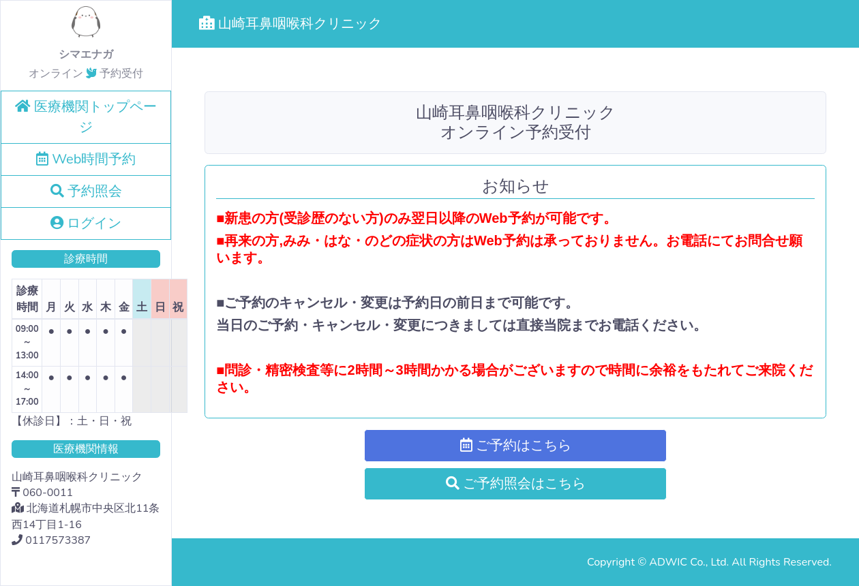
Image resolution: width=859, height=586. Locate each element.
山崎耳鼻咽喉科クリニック (290, 23)
